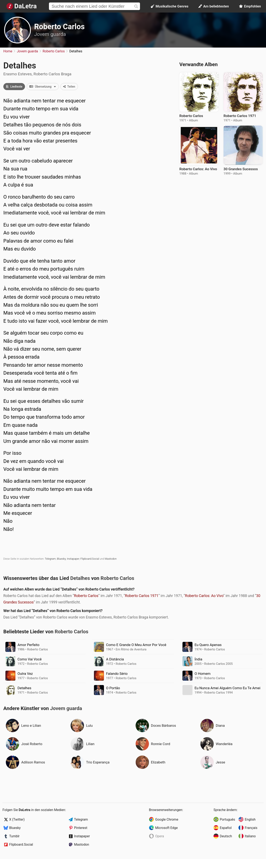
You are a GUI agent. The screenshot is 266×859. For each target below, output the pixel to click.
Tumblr (14, 836)
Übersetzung (43, 86)
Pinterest (80, 828)
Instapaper (73, 558)
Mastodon (111, 558)
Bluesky (61, 558)
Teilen (69, 86)
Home (7, 51)
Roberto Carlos (59, 26)
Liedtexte (14, 86)
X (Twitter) (17, 819)
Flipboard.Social (89, 558)
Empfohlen (250, 6)
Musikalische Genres (170, 6)
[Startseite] (21, 6)
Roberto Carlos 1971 (142, 596)
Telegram (50, 558)
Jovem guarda (50, 34)
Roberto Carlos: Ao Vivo (204, 596)
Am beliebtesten (214, 6)
